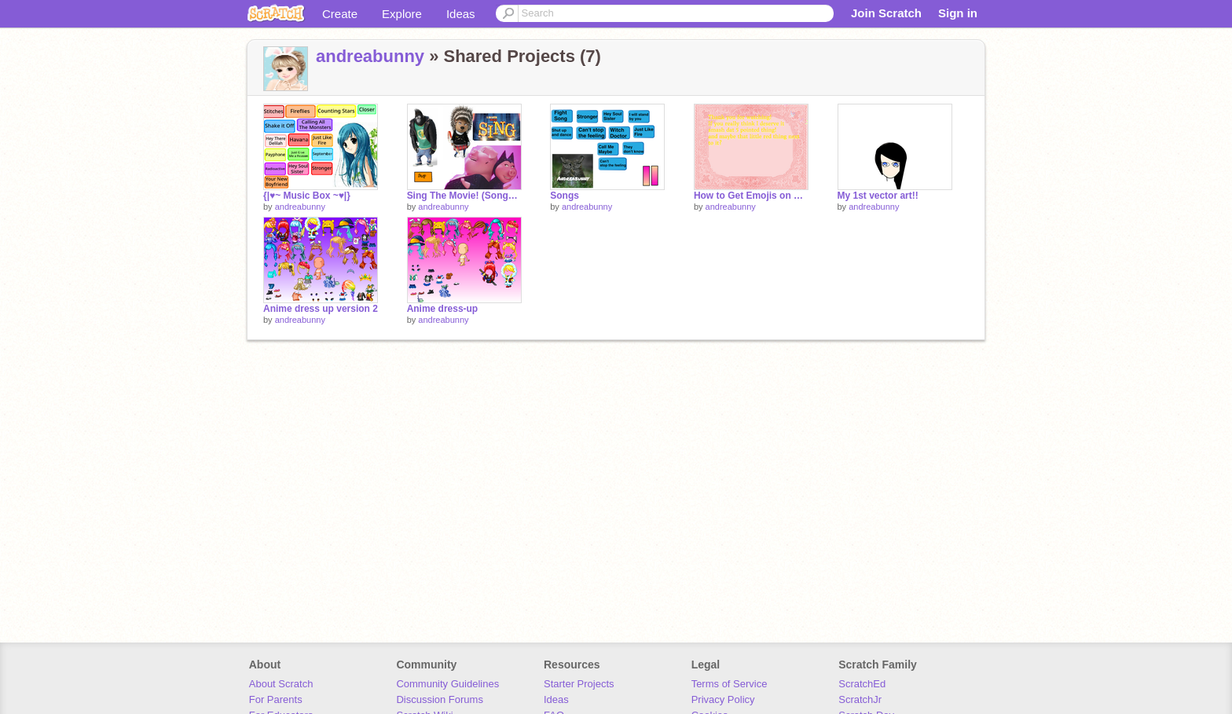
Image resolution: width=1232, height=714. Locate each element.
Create (340, 13)
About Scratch (281, 684)
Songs (564, 195)
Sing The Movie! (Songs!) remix (464, 195)
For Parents (275, 699)
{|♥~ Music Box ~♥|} (306, 195)
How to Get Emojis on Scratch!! (751, 195)
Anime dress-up (442, 308)
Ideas (460, 13)
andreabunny (370, 56)
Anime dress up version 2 (320, 308)
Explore (402, 13)
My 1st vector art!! (878, 195)
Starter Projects (579, 684)
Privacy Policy (723, 699)
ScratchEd (862, 684)
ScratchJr (860, 699)
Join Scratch (886, 13)
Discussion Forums (439, 699)
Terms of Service (729, 684)
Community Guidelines (447, 684)
